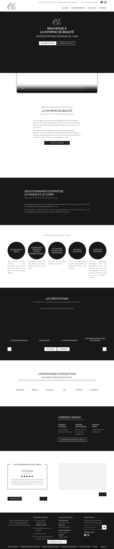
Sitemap (94, 546)
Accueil (65, 8)
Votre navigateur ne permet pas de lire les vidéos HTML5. (57, 73)
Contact (102, 8)
